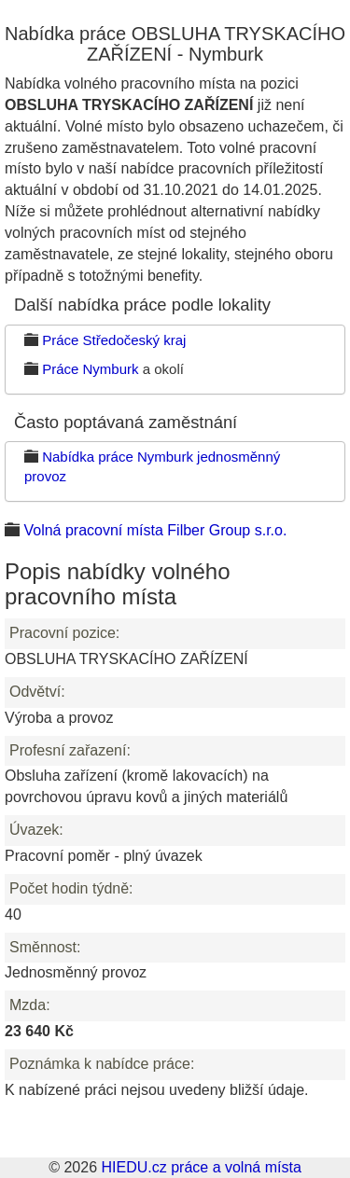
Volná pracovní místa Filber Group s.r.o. (155, 530)
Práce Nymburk (90, 369)
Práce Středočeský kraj (114, 340)
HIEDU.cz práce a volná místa (201, 1167)
